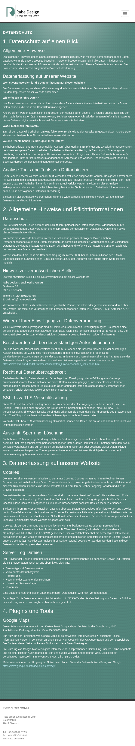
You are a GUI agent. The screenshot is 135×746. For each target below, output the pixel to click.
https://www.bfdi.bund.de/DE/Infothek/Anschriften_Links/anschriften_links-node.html (51, 364)
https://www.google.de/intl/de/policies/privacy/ (29, 666)
